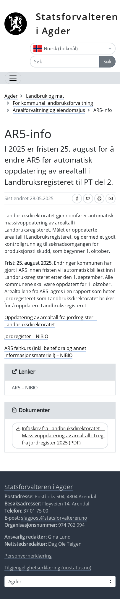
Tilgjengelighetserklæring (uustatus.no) (47, 567)
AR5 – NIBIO (25, 387)
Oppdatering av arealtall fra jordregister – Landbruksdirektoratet (50, 321)
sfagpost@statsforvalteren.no (54, 518)
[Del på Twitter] (88, 198)
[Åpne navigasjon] (13, 78)
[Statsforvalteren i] (60, 581)
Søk (107, 61)
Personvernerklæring (28, 556)
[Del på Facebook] (77, 198)
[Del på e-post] (111, 198)
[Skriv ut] (99, 198)
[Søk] (65, 62)
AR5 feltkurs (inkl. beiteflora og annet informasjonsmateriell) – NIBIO (45, 352)
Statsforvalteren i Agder (77, 23)
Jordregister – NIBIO (26, 336)
